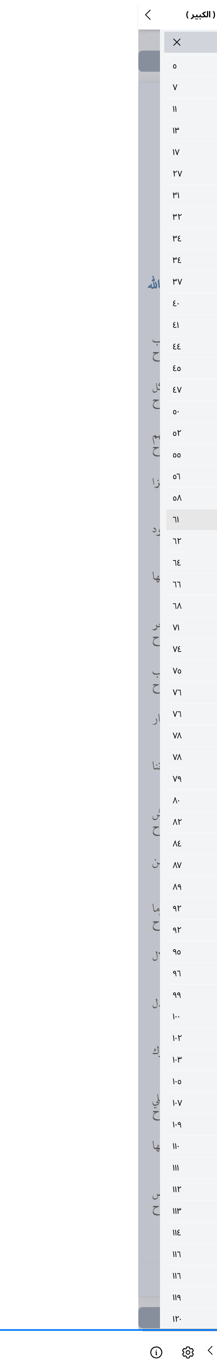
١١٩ (121, 1298)
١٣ (121, 131)
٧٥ (121, 671)
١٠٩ (121, 1125)
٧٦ (121, 693)
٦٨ (121, 606)
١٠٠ (121, 1017)
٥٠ (121, 412)
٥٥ (121, 455)
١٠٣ (121, 1060)
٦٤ (121, 563)
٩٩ (121, 995)
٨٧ (121, 865)
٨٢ (121, 822)
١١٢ (121, 1190)
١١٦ (121, 1254)
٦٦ (121, 584)
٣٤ (121, 239)
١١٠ (121, 1146)
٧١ (121, 628)
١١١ (121, 1168)
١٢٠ (121, 1319)
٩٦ (121, 973)
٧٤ (121, 649)
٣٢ (121, 217)
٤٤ (121, 347)
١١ (121, 109)
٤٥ (121, 368)
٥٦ (121, 476)
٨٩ (121, 887)
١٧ (121, 152)
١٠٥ (121, 1081)
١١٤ (121, 1233)
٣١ (121, 195)
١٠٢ (121, 1038)
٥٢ (121, 433)
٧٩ (121, 779)
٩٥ (121, 952)
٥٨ (121, 498)
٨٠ (121, 801)
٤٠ (121, 304)
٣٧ (121, 282)
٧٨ (121, 736)
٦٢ (121, 541)
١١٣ (121, 1211)
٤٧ (121, 390)
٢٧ (121, 174)
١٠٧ (121, 1103)
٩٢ (121, 909)
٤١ (121, 325)
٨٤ (121, 844)
